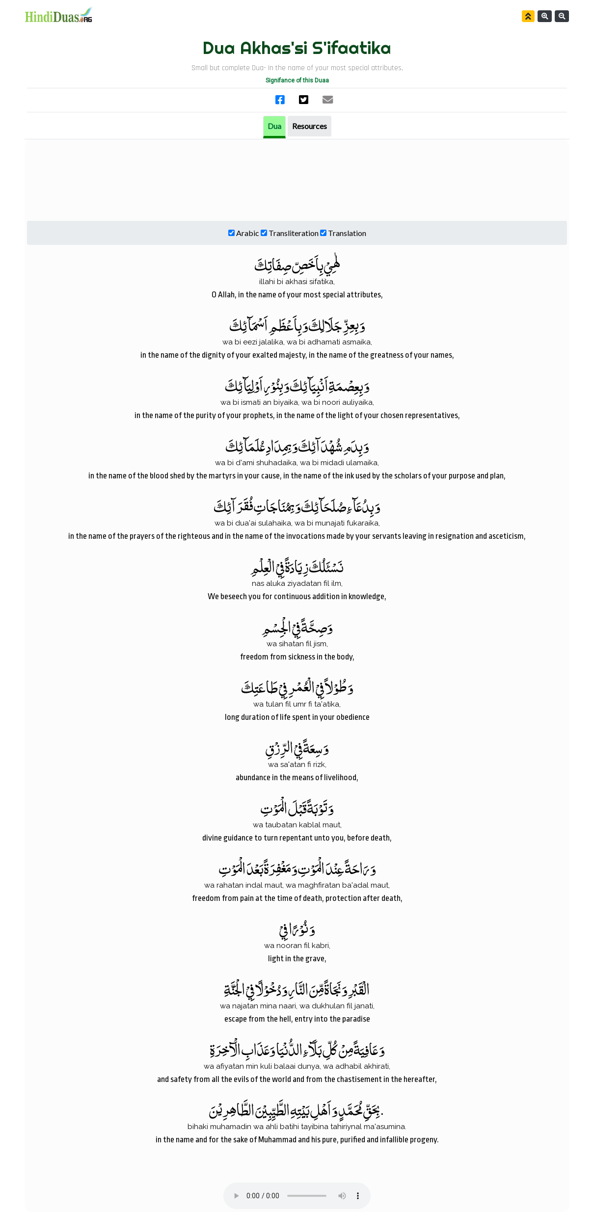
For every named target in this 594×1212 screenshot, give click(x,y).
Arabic (247, 232)
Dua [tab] (274, 126)
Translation (347, 232)
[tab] (309, 126)
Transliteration (294, 232)
